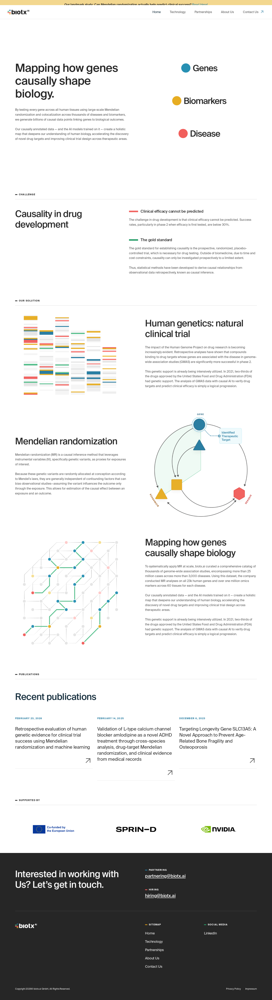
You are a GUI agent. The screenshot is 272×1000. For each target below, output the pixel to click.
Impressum (251, 988)
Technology (177, 7)
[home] (18, 7)
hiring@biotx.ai (160, 894)
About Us (227, 7)
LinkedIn (210, 932)
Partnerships (203, 7)
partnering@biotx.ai (165, 875)
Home (156, 7)
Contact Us (250, 7)
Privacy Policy (233, 988)
